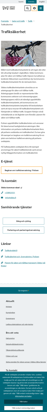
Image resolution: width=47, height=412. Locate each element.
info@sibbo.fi (10, 197)
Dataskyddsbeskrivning (14, 344)
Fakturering (10, 338)
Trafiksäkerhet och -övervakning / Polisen (20, 256)
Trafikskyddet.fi (9, 250)
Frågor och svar (12, 356)
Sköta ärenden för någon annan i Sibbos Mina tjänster (26, 362)
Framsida (5, 21)
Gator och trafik (18, 21)
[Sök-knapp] (28, 8)
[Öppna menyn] (40, 8)
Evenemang (10, 318)
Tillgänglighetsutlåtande (15, 350)
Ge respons (23, 290)
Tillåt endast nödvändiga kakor (23, 408)
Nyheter (9, 306)
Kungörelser (10, 312)
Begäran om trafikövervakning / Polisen (22, 170)
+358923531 (10, 192)
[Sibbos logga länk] (8, 9)
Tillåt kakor (23, 401)
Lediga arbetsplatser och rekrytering (19, 324)
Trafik (30, 21)
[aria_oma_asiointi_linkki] (34, 8)
